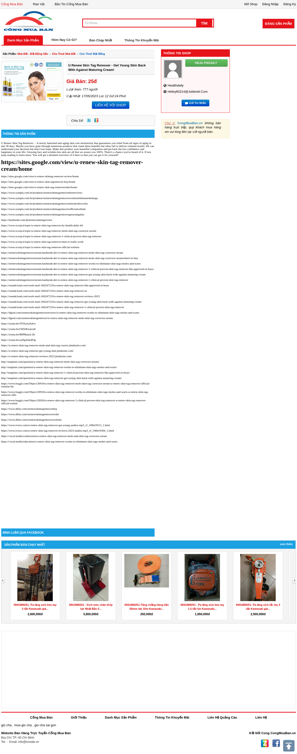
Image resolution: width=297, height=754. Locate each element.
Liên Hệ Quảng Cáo (222, 717)
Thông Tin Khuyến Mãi (141, 40)
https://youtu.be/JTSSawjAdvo (18, 323)
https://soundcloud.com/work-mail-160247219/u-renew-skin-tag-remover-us (44, 290)
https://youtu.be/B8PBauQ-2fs (18, 334)
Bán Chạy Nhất (100, 40)
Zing (96, 120)
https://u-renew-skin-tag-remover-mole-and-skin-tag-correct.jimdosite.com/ (43, 345)
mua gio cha (23, 725)
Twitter (89, 120)
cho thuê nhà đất (64, 53)
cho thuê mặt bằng (92, 53)
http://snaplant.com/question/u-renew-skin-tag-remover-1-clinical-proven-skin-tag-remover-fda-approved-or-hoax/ (65, 372)
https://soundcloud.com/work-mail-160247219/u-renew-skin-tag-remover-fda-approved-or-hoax (55, 285)
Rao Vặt (39, 4)
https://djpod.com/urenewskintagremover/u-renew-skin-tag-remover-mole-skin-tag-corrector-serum (57, 318)
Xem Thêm (286, 544)
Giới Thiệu (78, 717)
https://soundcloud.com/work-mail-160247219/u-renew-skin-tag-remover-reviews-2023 (50, 296)
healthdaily (176, 85)
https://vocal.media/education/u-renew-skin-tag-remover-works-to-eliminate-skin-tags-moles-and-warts (59, 441)
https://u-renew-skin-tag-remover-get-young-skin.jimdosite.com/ (37, 350)
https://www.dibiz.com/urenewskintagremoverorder (30, 414)
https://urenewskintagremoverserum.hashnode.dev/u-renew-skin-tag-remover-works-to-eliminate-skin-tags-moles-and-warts (71, 263)
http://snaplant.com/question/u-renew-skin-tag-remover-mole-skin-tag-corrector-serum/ (50, 361)
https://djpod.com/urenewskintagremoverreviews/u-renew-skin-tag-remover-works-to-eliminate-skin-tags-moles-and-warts (70, 312)
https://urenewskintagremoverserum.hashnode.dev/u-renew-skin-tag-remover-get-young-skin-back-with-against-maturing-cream (73, 274)
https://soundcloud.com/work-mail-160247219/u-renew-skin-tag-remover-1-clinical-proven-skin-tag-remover (62, 307)
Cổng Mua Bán (12, 4)
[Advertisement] (78, 486)
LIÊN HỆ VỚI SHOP (110, 105)
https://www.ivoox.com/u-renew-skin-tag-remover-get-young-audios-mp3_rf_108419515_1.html (55, 425)
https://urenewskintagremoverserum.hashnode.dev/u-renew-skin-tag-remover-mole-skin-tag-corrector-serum (62, 252)
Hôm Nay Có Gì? (64, 40)
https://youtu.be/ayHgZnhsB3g (18, 339)
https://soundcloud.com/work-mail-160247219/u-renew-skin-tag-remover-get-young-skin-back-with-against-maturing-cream (71, 301)
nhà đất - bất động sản (32, 53)
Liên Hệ (261, 717)
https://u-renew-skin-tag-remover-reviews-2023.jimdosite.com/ (36, 356)
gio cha (6, 725)
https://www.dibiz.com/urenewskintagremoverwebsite (31, 419)
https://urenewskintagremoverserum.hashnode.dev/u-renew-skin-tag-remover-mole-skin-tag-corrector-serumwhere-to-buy (69, 258)
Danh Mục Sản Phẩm (23, 40)
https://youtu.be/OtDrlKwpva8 (18, 328)
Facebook (276, 743)
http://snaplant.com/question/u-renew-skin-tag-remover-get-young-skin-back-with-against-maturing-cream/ (61, 378)
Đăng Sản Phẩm (278, 24)
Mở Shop (250, 4)
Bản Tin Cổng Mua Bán (71, 4)
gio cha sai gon (45, 725)
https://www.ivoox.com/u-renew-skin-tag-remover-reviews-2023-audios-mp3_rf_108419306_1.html (57, 430)
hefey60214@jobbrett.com (188, 91)
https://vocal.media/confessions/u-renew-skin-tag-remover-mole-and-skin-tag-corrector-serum (54, 436)
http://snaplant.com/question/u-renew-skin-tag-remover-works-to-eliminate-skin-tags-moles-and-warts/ (59, 367)
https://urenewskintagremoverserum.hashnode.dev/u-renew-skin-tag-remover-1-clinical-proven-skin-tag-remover (64, 279)
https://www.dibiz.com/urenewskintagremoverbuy (29, 408)
